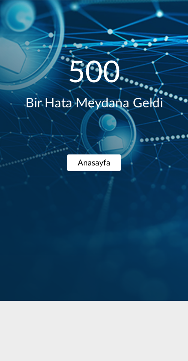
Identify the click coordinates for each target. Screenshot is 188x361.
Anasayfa (94, 163)
